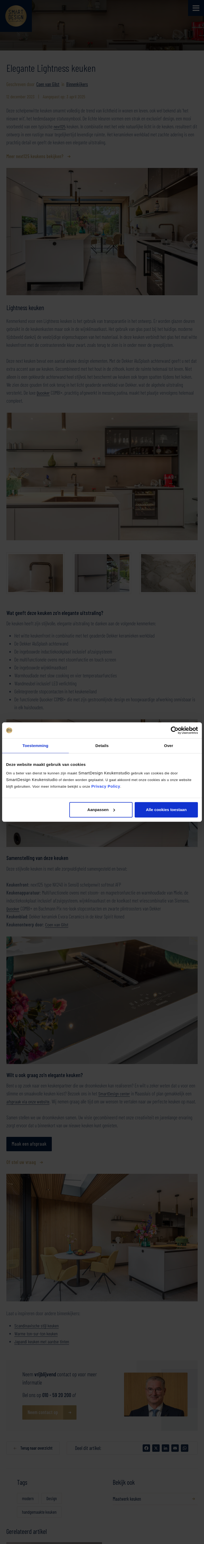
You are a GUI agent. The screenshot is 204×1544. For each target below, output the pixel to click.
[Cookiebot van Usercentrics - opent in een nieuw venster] (174, 730)
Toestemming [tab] (36, 745)
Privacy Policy (105, 786)
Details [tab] (102, 745)
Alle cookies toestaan (166, 809)
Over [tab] (168, 745)
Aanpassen (101, 809)
